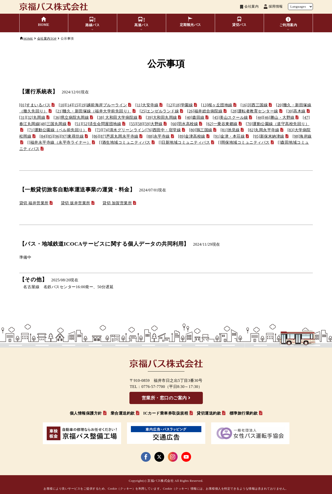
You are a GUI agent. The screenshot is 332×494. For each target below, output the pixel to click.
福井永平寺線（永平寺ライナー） (59, 142)
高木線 (296, 111)
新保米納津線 (268, 136)
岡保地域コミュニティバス (244, 142)
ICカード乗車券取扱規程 (165, 413)
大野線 (145, 124)
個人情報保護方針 (86, 413)
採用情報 (273, 6)
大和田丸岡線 (161, 117)
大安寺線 (146, 105)
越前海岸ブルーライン (93, 105)
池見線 (230, 130)
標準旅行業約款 (243, 413)
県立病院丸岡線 (71, 117)
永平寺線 (158, 136)
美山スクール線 (230, 117)
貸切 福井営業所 (34, 203)
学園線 (180, 105)
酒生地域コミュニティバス (124, 142)
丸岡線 (32, 117)
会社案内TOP (47, 38)
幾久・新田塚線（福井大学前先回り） (93, 111)
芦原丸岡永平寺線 (115, 136)
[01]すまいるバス (35, 105)
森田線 (194, 117)
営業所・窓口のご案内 (164, 397)
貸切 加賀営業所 (117, 203)
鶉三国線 (200, 130)
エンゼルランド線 (159, 111)
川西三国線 (254, 105)
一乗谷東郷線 (222, 124)
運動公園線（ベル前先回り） (57, 130)
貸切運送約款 (209, 413)
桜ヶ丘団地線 (216, 105)
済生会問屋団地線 (98, 124)
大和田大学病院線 (117, 117)
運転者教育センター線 (254, 111)
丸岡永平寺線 (263, 130)
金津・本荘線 (229, 136)
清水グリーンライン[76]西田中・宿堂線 (138, 130)
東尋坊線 (62, 136)
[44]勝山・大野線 (275, 117)
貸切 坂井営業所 (75, 203)
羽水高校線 (184, 124)
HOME (28, 38)
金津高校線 (191, 136)
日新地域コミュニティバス (184, 142)
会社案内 (249, 7)
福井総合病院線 (204, 111)
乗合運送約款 (123, 413)
